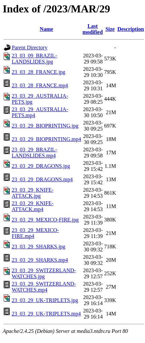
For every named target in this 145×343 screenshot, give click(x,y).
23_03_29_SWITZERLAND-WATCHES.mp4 (44, 287)
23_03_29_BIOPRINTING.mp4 (46, 139)
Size (110, 29)
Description (130, 29)
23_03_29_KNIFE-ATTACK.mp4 (32, 206)
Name (46, 29)
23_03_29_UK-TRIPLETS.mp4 (46, 313)
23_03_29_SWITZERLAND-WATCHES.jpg (44, 273)
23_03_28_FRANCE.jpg (38, 72)
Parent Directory (29, 47)
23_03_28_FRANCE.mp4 (40, 85)
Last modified (93, 29)
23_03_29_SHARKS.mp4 (40, 260)
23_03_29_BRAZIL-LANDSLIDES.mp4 (34, 152)
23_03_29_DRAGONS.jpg (41, 166)
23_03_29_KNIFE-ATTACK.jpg (32, 193)
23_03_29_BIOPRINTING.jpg (45, 126)
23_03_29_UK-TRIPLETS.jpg (45, 300)
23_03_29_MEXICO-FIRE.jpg (45, 220)
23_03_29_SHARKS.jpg (38, 246)
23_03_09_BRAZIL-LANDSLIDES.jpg (34, 58)
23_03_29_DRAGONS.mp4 (42, 179)
